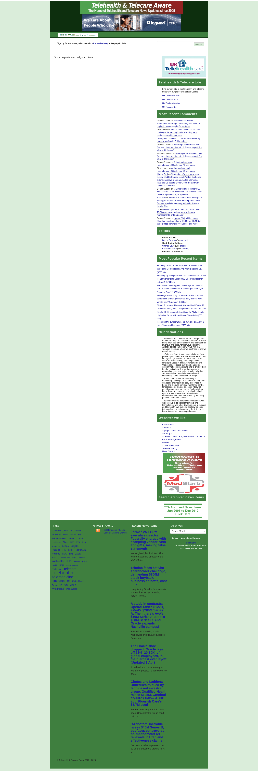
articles (184, 240)
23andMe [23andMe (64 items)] (56, 531)
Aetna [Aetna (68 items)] (65, 530)
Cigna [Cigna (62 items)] (65, 542)
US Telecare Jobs (170, 99)
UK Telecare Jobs (170, 107)
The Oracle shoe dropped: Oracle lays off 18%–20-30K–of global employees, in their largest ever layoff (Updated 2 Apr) (148, 654)
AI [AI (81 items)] (71, 530)
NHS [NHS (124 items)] (69, 561)
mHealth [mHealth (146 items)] (58, 561)
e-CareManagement (171, 439)
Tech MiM (161, 197)
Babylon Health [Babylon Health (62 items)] (59, 538)
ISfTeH (165, 442)
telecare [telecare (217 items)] (70, 569)
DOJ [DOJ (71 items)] (64, 550)
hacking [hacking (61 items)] (55, 557)
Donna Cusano (169, 240)
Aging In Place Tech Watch (175, 430)
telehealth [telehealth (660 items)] (62, 572)
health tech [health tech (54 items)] (65, 558)
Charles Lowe (168, 246)
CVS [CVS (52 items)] (78, 542)
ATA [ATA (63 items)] (79, 534)
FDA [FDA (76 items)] (64, 554)
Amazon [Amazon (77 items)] (56, 534)
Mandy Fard (162, 174)
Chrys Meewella (169, 249)
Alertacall (166, 427)
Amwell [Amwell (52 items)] (65, 534)
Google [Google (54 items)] (78, 554)
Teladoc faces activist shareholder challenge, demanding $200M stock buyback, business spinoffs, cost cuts (178, 123)
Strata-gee (167, 433)
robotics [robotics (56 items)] (77, 562)
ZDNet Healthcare (170, 445)
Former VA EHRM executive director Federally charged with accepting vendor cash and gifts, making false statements (148, 540)
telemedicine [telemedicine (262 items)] (62, 577)
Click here (191, 543)
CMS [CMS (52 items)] (72, 542)
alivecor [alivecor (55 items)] (78, 531)
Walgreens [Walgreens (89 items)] (58, 589)
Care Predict (168, 424)
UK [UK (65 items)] (68, 581)
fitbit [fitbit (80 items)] (71, 553)
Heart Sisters (168, 451)
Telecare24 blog (169, 448)
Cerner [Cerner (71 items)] (71, 538)
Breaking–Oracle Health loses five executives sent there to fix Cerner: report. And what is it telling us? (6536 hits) (179, 268)
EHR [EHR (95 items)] (71, 549)
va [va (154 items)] (66, 585)
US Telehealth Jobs (171, 95)
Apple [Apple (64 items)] (73, 534)
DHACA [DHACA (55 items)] (65, 546)
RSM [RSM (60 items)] (61, 565)
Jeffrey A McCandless (166, 138)
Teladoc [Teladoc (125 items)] (57, 569)
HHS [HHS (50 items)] (74, 558)
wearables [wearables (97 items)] (71, 588)
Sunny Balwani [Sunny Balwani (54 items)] (72, 565)
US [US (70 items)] (60, 585)
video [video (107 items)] (73, 584)
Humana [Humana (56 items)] (81, 558)
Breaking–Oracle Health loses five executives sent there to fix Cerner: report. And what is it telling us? (179, 147)
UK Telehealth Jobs (171, 103)
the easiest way (100, 43)
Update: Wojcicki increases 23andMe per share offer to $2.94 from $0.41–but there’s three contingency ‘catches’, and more (179, 221)
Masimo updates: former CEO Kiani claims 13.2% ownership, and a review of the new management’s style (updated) (179, 192)
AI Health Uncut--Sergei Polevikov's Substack (183, 436)
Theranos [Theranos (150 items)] (58, 580)
